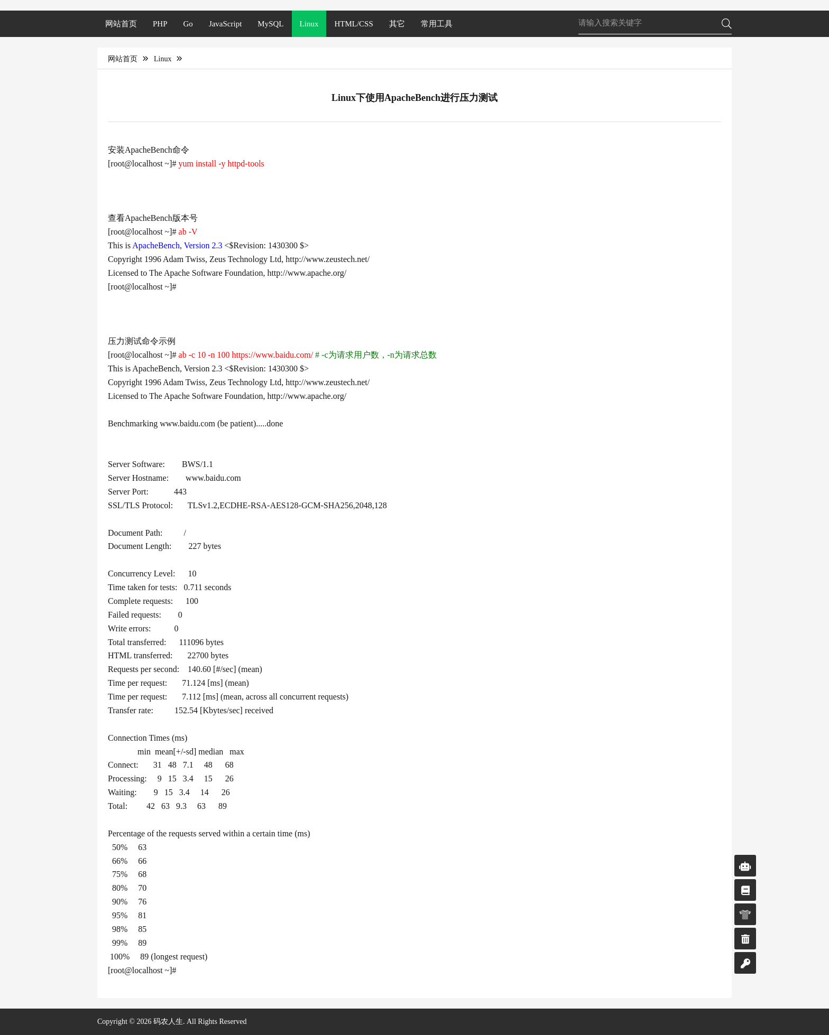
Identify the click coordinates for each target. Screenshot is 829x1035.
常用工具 (437, 24)
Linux (309, 24)
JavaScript (225, 24)
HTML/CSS (353, 24)
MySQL (270, 24)
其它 (397, 24)
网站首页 (121, 24)
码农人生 (168, 1021)
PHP (160, 24)
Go (188, 24)
